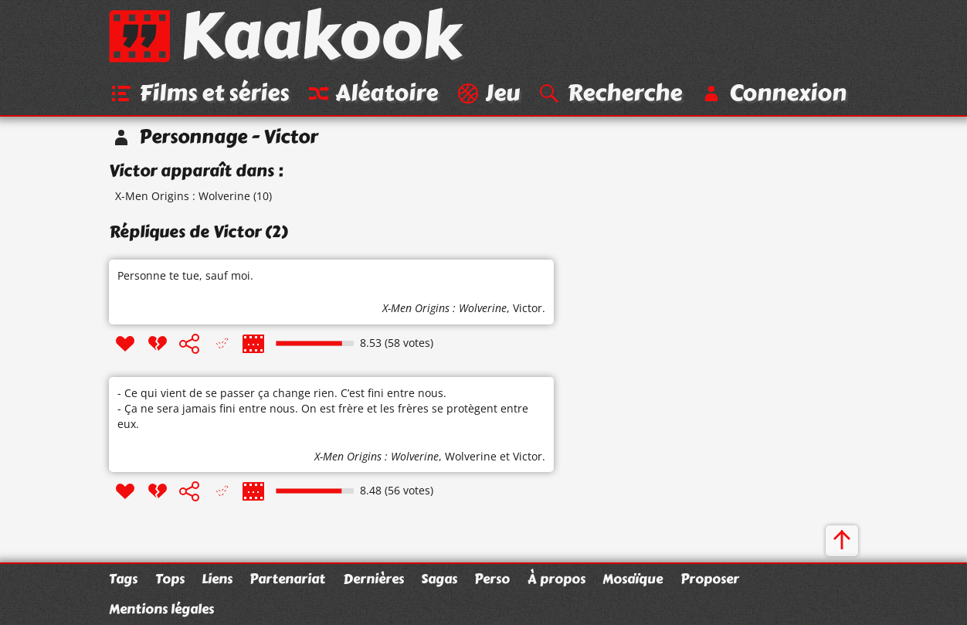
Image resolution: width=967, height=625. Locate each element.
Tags (123, 579)
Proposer (709, 579)
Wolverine (471, 456)
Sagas (439, 579)
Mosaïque (632, 579)
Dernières (373, 579)
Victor (527, 308)
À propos (556, 579)
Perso (492, 579)
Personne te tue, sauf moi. (185, 275)
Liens (217, 579)
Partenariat (287, 579)
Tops (170, 579)
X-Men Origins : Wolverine (182, 196)
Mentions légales (161, 609)
